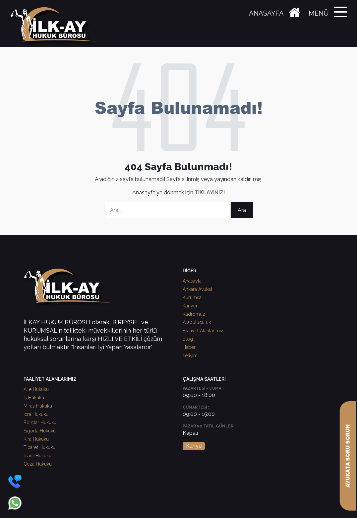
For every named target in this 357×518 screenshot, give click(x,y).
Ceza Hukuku (38, 464)
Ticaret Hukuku (39, 447)
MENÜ (319, 13)
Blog (188, 339)
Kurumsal (193, 297)
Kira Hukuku (36, 439)
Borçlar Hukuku (40, 422)
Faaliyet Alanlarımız (203, 330)
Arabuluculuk (197, 322)
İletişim (190, 355)
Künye (194, 446)
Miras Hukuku (38, 406)
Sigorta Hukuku (40, 430)
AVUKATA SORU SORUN (348, 455)
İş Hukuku (34, 397)
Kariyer (190, 305)
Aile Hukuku (36, 389)
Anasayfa (192, 281)
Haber (189, 347)
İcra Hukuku (36, 414)
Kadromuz (194, 314)
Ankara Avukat (197, 289)
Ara (242, 210)
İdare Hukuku (37, 455)
